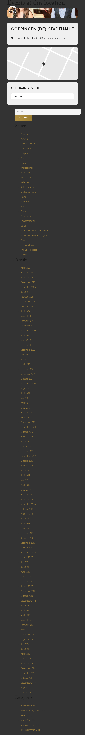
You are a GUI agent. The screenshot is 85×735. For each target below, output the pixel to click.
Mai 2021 (25, 398)
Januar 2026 (27, 277)
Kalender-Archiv (28, 187)
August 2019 (27, 465)
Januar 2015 (27, 663)
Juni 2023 (25, 335)
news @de (25, 720)
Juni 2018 (25, 523)
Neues (23, 715)
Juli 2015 (25, 644)
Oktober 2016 (27, 596)
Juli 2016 (25, 605)
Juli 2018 (25, 518)
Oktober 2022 (27, 354)
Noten (23, 206)
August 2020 (27, 436)
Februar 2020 (27, 451)
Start (23, 240)
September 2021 (28, 383)
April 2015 (25, 654)
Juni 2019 (25, 475)
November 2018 (28, 504)
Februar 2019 (27, 494)
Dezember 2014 (28, 668)
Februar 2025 (27, 297)
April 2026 (25, 268)
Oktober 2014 (27, 678)
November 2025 (28, 287)
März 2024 (26, 316)
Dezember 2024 (28, 301)
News (23, 197)
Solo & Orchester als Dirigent (34, 235)
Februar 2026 (27, 272)
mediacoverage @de (30, 710)
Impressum (26, 172)
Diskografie (26, 158)
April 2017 (25, 572)
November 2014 (28, 673)
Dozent (24, 163)
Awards (24, 139)
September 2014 (28, 683)
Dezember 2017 (28, 543)
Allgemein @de (28, 705)
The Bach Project (29, 250)
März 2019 (26, 490)
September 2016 (28, 600)
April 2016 (25, 615)
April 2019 (25, 485)
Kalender (25, 182)
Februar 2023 (27, 345)
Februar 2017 (27, 581)
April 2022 (25, 364)
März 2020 (26, 446)
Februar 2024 (27, 321)
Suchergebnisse (28, 245)
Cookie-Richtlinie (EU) (31, 143)
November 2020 (28, 427)
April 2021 (25, 403)
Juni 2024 (25, 311)
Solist (23, 225)
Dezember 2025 (28, 282)
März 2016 (26, 620)
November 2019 (28, 456)
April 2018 (25, 528)
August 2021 (27, 388)
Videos (24, 254)
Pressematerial (28, 221)
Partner (24, 211)
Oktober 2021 (27, 379)
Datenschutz (26, 148)
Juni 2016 (25, 610)
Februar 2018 (27, 533)
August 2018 (27, 514)
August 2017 (27, 557)
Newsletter (26, 201)
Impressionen (27, 168)
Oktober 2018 (27, 509)
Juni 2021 (25, 393)
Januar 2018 (27, 538)
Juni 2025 (25, 292)
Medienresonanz (28, 192)
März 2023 (26, 340)
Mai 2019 (25, 480)
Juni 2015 (25, 649)
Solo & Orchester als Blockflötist (36, 230)
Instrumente (26, 177)
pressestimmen (28, 725)
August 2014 (27, 687)
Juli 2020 (25, 441)
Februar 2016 (27, 625)
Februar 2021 (27, 412)
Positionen (26, 216)
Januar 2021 (27, 417)
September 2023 (28, 330)
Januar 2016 (27, 629)
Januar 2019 (27, 499)
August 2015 (27, 639)
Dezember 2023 (28, 325)
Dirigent (24, 153)
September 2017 (28, 552)
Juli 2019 (25, 470)
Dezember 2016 (28, 591)
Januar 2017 (27, 586)
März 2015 (26, 658)
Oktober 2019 (27, 461)
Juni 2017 (25, 567)
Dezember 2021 (28, 374)
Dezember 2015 (28, 634)
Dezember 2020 (28, 422)
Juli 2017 (25, 562)
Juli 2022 (25, 359)
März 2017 (26, 576)
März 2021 (26, 408)
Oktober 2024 (27, 306)
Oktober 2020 (27, 432)
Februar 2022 (27, 369)
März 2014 (26, 692)
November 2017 (28, 547)
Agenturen (25, 134)
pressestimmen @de (30, 730)
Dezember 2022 (28, 350)
